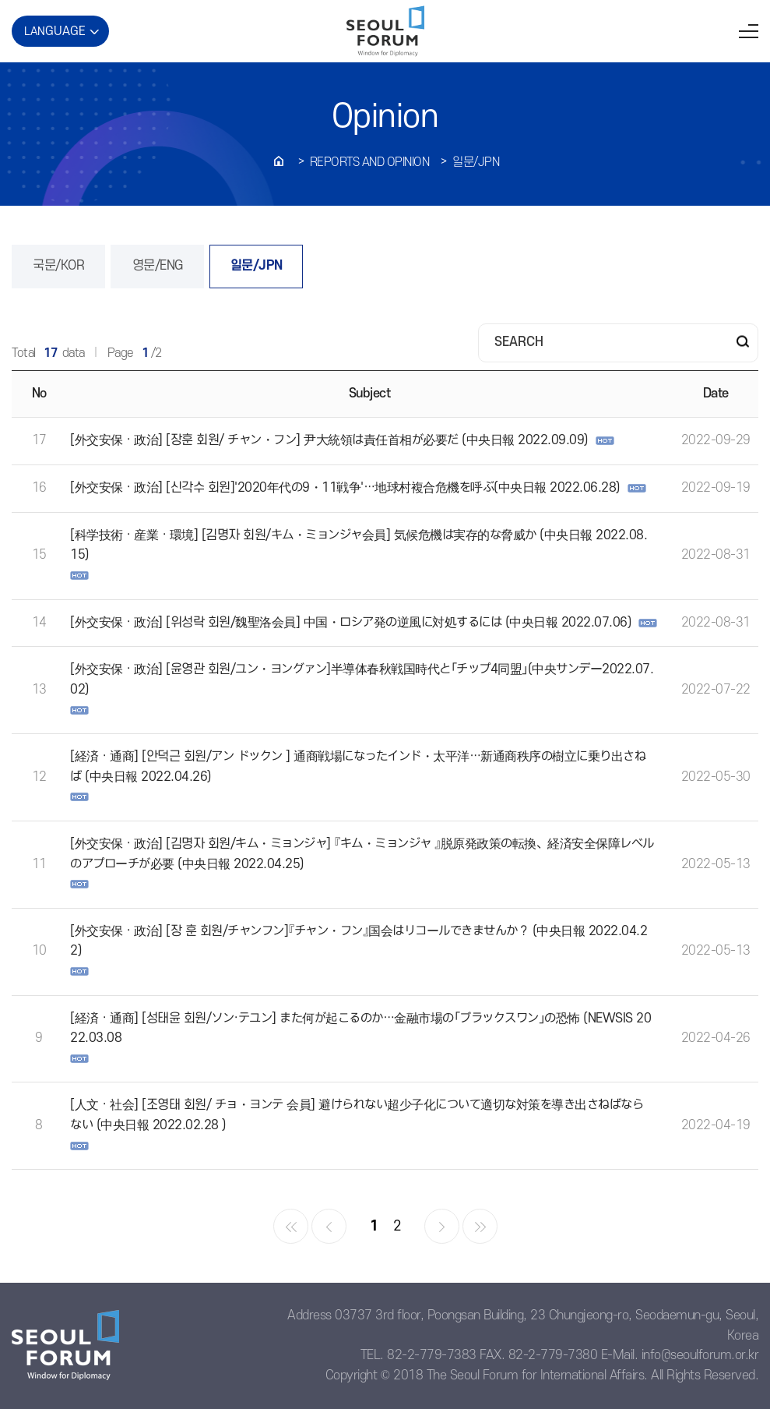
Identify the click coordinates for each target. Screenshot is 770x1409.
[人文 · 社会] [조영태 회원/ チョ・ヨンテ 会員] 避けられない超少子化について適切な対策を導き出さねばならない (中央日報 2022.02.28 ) (356, 1115)
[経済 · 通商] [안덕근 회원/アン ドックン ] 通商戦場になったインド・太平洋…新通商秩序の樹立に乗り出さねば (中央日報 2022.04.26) (357, 767)
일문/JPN (475, 162)
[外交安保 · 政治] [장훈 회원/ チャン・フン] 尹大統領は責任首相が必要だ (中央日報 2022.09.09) (329, 440)
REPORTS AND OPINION (370, 162)
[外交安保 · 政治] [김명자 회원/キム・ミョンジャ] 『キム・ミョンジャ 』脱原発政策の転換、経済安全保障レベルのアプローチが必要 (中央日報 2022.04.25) (362, 854)
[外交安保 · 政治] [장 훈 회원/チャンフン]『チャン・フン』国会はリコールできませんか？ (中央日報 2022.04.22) (358, 941)
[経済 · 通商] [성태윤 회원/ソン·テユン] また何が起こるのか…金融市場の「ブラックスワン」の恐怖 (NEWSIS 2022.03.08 (360, 1029)
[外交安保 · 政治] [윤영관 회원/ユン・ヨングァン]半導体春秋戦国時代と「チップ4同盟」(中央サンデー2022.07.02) (361, 679)
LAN (55, 31)
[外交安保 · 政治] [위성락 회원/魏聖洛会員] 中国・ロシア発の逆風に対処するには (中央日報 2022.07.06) (350, 623)
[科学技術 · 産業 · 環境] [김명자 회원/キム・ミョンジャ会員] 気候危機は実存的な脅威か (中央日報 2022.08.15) (358, 545)
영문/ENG (157, 266)
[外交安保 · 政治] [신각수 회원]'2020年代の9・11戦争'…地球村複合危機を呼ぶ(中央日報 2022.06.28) (345, 488)
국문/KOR (58, 266)
